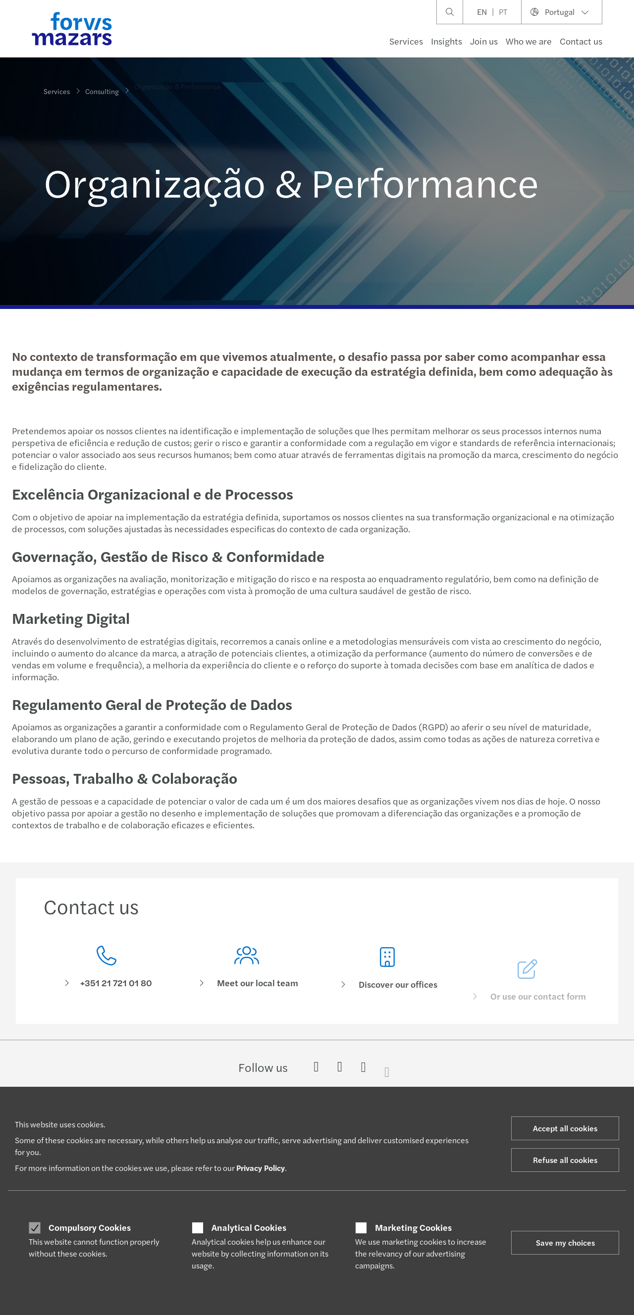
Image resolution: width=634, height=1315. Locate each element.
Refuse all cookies (565, 1159)
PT (503, 11)
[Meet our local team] (247, 986)
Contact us (581, 41)
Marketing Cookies (413, 1227)
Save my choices (565, 1242)
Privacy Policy (260, 1167)
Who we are (529, 41)
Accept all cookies (565, 1128)
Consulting (102, 84)
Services (406, 41)
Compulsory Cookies (90, 1227)
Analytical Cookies (248, 1227)
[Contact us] (106, 970)
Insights (446, 41)
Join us (484, 41)
